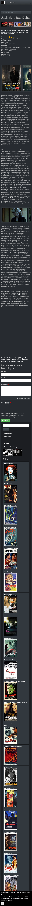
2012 (15, 30)
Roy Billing (4, 33)
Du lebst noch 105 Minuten (11, 875)
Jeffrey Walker (21, 30)
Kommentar (4, 384)
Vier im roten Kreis (9, 659)
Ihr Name (3, 371)
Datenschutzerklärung (10, 447)
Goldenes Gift (8, 853)
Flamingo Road (8, 463)
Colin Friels (19, 32)
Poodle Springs (8, 483)
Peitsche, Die (8, 810)
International (10, 30)
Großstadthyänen (9, 788)
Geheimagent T (8, 638)
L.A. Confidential (9, 594)
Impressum (7, 440)
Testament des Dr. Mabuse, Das (13, 746)
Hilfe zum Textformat (23, 398)
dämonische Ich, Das (10, 505)
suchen (6, 430)
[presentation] (14, 409)
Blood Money (8, 572)
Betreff (3, 378)
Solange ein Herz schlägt (11, 548)
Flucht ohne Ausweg (10, 527)
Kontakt (6, 443)
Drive (5, 616)
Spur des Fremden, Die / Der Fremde (14, 681)
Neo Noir (3, 30)
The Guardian (26, 155)
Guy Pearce (25, 32)
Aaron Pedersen (5, 359)
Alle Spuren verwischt (10, 832)
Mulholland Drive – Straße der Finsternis (15, 702)
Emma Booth (11, 33)
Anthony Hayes (11, 32)
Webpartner (7, 436)
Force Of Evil (8, 767)
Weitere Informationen (6, 900)
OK (2, 903)
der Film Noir (11, 2)
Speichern (5, 420)
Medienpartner (8, 433)
